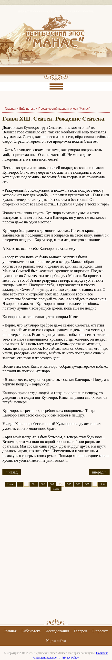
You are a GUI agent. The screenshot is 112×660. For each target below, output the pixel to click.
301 (34, 484)
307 (87, 484)
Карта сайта (56, 641)
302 (43, 484)
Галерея (80, 631)
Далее (56, 488)
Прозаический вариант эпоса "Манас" (64, 108)
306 (78, 484)
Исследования (57, 631)
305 (69, 484)
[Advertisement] (56, 559)
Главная (10, 631)
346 (103, 484)
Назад (11, 484)
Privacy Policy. (70, 657)
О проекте (100, 631)
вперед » (99, 472)
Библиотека (27, 108)
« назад (12, 472)
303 (52, 484)
